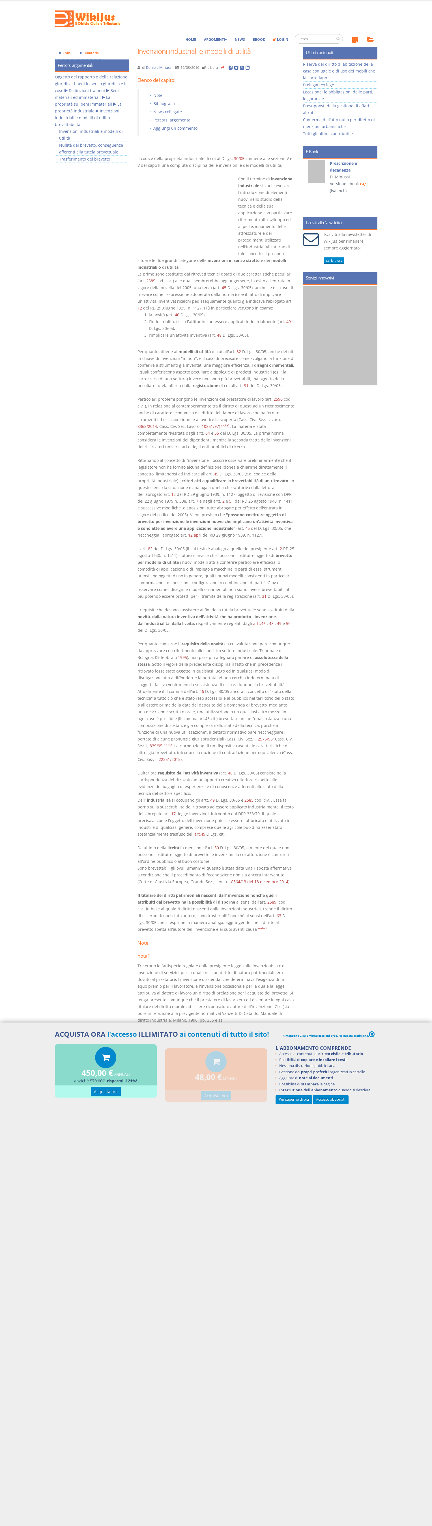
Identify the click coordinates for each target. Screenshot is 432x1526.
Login (280, 39)
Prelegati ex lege (318, 84)
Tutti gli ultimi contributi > (328, 133)
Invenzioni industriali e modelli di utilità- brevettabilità (87, 117)
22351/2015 (169, 759)
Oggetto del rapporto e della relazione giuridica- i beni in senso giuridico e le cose (91, 83)
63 (279, 915)
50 (288, 623)
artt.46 (259, 623)
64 (207, 433)
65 (216, 433)
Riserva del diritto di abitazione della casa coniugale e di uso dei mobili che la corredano (339, 70)
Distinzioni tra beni (87, 90)
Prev (309, 185)
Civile (65, 53)
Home (191, 39)
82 (239, 351)
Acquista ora (106, 1092)
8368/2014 (147, 426)
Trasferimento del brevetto (84, 159)
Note (157, 95)
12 (139, 308)
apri (197, 535)
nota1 (225, 425)
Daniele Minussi (159, 67)
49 (288, 321)
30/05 (239, 158)
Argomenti (215, 39)
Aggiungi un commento (175, 128)
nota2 (168, 745)
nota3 (262, 928)
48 (219, 335)
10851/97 (210, 426)
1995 (182, 657)
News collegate (167, 111)
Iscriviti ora (334, 260)
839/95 (156, 745)
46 (177, 314)
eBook (259, 39)
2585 (150, 280)
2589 (271, 902)
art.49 (199, 834)
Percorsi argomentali (173, 120)
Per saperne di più (294, 1099)
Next (371, 185)
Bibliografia (164, 103)
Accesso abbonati (330, 1099)
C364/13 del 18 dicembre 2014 (259, 881)
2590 (278, 399)
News (240, 39)
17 (173, 813)
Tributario (89, 53)
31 (246, 385)
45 (224, 287)
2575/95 (265, 739)
